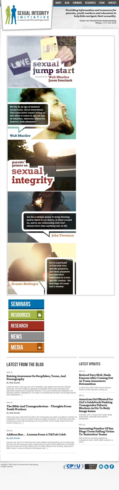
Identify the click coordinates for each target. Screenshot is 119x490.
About (58, 3)
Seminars (77, 3)
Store (102, 3)
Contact (112, 3)
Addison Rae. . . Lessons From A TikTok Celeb (36, 434)
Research (19, 326)
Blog (67, 3)
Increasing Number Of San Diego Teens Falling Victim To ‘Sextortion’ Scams (96, 431)
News (16, 337)
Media (26, 347)
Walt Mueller (14, 438)
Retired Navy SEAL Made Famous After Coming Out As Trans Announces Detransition (96, 379)
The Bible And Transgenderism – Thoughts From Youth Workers (39, 407)
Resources (90, 3)
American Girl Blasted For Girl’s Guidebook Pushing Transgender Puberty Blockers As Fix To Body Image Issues (96, 405)
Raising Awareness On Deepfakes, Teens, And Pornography (36, 377)
